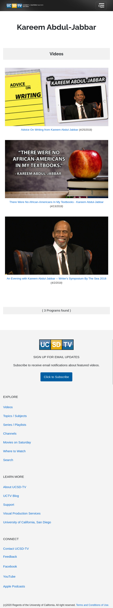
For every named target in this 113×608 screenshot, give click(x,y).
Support (8, 504)
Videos (8, 407)
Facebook (10, 566)
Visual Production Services (21, 513)
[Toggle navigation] (101, 6)
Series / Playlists (14, 424)
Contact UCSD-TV (16, 548)
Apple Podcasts (14, 586)
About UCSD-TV (14, 487)
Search (8, 460)
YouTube (9, 576)
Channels (9, 433)
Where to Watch (14, 451)
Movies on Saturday (17, 442)
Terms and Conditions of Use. (92, 605)
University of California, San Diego (27, 522)
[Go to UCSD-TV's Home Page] (25, 6)
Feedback (10, 556)
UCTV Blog (11, 496)
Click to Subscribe (56, 377)
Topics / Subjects (15, 416)
